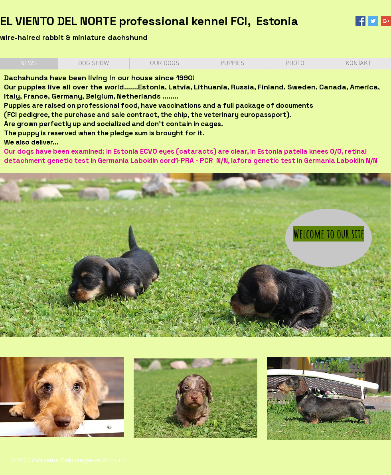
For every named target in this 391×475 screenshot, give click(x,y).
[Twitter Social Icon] (373, 21)
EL (6, 21)
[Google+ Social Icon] (386, 21)
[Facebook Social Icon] (360, 21)
